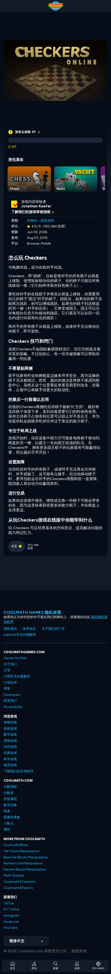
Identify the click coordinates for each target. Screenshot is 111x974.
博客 (7, 689)
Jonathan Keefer (36, 206)
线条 (7, 811)
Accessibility (13, 707)
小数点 (9, 823)
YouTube (10, 928)
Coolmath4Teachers (19, 882)
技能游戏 (10, 729)
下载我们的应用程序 (19, 771)
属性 (7, 829)
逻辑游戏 (10, 741)
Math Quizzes (14, 875)
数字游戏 (10, 735)
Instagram (11, 915)
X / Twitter (11, 909)
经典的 (32, 221)
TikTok (9, 903)
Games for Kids (15, 658)
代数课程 (10, 787)
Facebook (11, 922)
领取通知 (10, 629)
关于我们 (10, 664)
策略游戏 (10, 722)
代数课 (9, 793)
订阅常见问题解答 (17, 676)
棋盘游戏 (47, 221)
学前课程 (10, 799)
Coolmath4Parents (18, 888)
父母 (7, 670)
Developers (12, 695)
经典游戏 (10, 753)
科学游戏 (10, 759)
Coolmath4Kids (16, 845)
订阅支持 (10, 683)
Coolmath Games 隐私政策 (32, 612)
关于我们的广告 (53, 629)
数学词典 (10, 805)
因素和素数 (12, 817)
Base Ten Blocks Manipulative (26, 857)
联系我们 (10, 701)
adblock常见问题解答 (20, 635)
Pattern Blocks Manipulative (24, 869)
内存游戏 (10, 747)
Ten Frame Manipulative (21, 851)
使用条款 (29, 629)
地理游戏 (10, 765)
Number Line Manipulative (23, 863)
